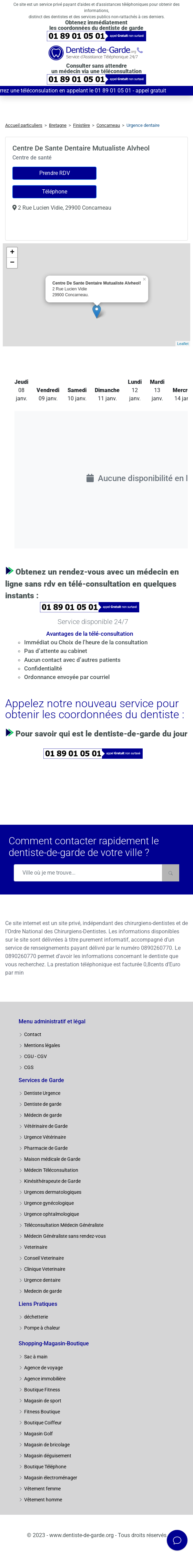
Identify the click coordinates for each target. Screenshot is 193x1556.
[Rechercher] (170, 872)
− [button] (12, 263)
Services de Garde (41, 1080)
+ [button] (12, 252)
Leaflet (183, 344)
